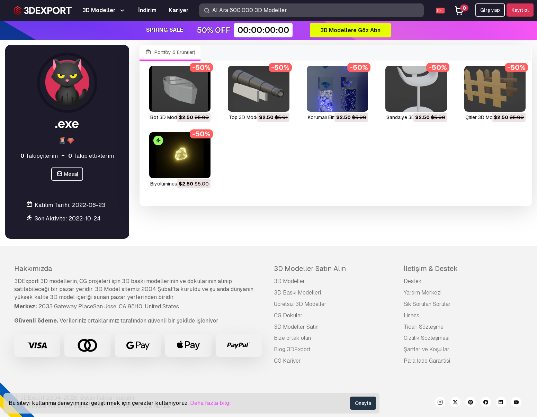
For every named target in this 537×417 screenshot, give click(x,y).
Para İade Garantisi (427, 360)
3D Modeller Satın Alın (310, 268)
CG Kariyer (287, 360)
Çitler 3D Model (482, 117)
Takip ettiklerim (91, 156)
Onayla (363, 403)
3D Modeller (289, 281)
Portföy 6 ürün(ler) (170, 52)
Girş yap (490, 10)
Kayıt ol (520, 10)
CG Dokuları (289, 315)
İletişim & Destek (431, 268)
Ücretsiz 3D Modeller (300, 304)
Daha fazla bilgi (210, 403)
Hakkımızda (33, 268)
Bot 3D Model (165, 117)
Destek (413, 281)
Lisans (411, 315)
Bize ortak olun (292, 338)
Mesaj (67, 174)
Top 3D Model (244, 117)
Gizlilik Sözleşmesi (426, 338)
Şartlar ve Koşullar (426, 349)
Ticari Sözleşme (424, 326)
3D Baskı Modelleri (297, 292)
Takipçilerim (39, 156)
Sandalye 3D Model (408, 117)
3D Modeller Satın (296, 326)
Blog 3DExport (292, 349)
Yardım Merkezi (422, 292)
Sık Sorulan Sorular (427, 304)
